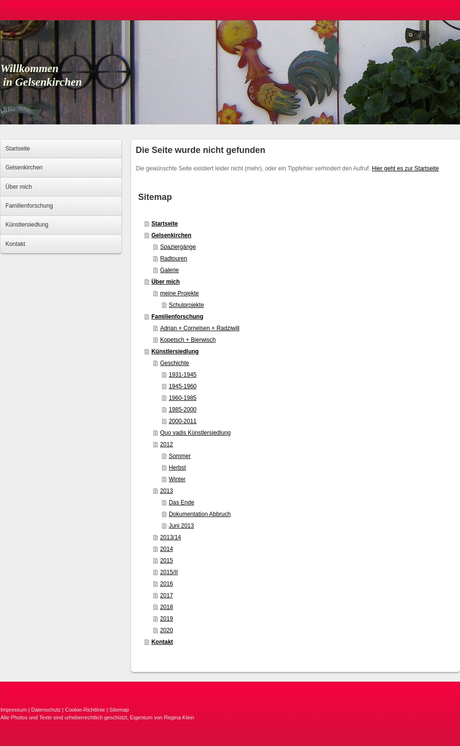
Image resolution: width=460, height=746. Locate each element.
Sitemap (119, 710)
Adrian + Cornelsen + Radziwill (199, 328)
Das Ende (181, 502)
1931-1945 (182, 374)
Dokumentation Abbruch (200, 514)
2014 (166, 549)
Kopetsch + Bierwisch (188, 339)
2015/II (169, 572)
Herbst (177, 467)
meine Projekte (179, 293)
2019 (166, 618)
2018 (166, 607)
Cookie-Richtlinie (85, 710)
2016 (166, 583)
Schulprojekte (186, 305)
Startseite (164, 223)
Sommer (180, 456)
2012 (166, 444)
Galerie (169, 270)
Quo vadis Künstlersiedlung (195, 432)
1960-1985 (182, 398)
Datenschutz (45, 710)
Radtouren (173, 258)
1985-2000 (182, 409)
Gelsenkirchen (171, 235)
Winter (177, 479)
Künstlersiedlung (175, 351)
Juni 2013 (181, 525)
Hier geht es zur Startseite (405, 168)
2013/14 (170, 537)
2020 (166, 630)
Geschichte (174, 363)
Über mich (165, 281)
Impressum (13, 710)
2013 (166, 490)
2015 (166, 560)
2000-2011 (182, 421)
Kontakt (162, 642)
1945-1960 (182, 386)
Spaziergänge (178, 247)
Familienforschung (177, 316)
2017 (166, 595)
